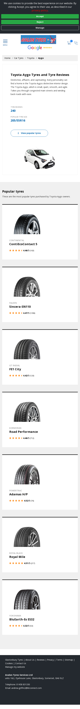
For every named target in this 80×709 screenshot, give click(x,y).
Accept (40, 16)
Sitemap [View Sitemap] (69, 659)
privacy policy (40, 10)
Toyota (30, 58)
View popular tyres (29, 133)
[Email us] (26, 688)
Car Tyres (18, 58)
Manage (40, 27)
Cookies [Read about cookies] (9, 663)
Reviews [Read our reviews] (41, 659)
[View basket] (69, 42)
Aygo (41, 58)
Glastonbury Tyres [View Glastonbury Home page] (14, 659)
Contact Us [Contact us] (20, 663)
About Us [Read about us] (29, 659)
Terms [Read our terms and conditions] (59, 659)
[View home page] (40, 39)
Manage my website (15, 666)
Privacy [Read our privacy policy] (50, 659)
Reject (40, 22)
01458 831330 (23, 684)
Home (7, 58)
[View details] (40, 232)
